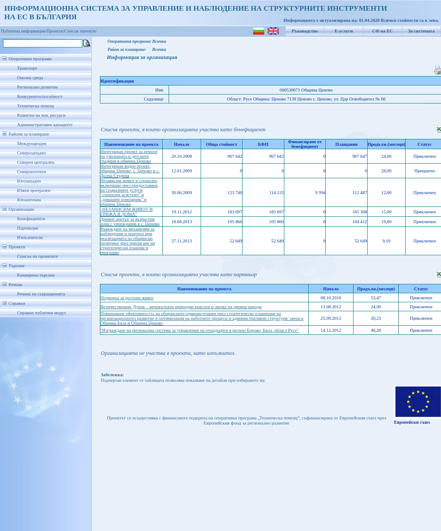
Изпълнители (30, 237)
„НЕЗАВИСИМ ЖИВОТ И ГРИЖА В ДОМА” (126, 211)
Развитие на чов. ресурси (41, 115)
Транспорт (27, 68)
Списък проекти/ (80, 31)
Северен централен (35, 162)
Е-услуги (344, 31)
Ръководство (305, 31)
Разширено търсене (36, 275)
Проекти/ (55, 31)
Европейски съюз (412, 422)
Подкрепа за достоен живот (127, 297)
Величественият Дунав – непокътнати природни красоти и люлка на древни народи (181, 306)
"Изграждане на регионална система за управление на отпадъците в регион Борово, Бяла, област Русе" (199, 330)
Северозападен (31, 152)
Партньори (27, 228)
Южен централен (33, 190)
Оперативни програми (30, 58)
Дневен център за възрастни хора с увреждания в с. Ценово (130, 221)
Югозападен (29, 181)
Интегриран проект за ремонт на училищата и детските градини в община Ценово (129, 156)
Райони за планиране (29, 134)
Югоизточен (29, 200)
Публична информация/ (24, 31)
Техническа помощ (35, 105)
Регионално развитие (37, 87)
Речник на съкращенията (41, 294)
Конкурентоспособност (39, 96)
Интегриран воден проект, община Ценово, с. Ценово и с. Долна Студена (130, 171)
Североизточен (31, 171)
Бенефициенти (31, 218)
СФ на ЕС (382, 31)
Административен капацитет (45, 124)
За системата (421, 31)
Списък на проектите (37, 256)
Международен (32, 143)
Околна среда (30, 77)
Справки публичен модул (41, 312)
